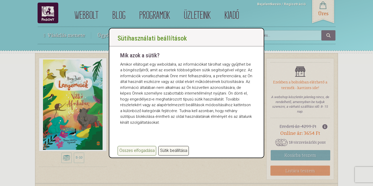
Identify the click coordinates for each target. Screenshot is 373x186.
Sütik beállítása (173, 150)
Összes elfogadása (137, 150)
